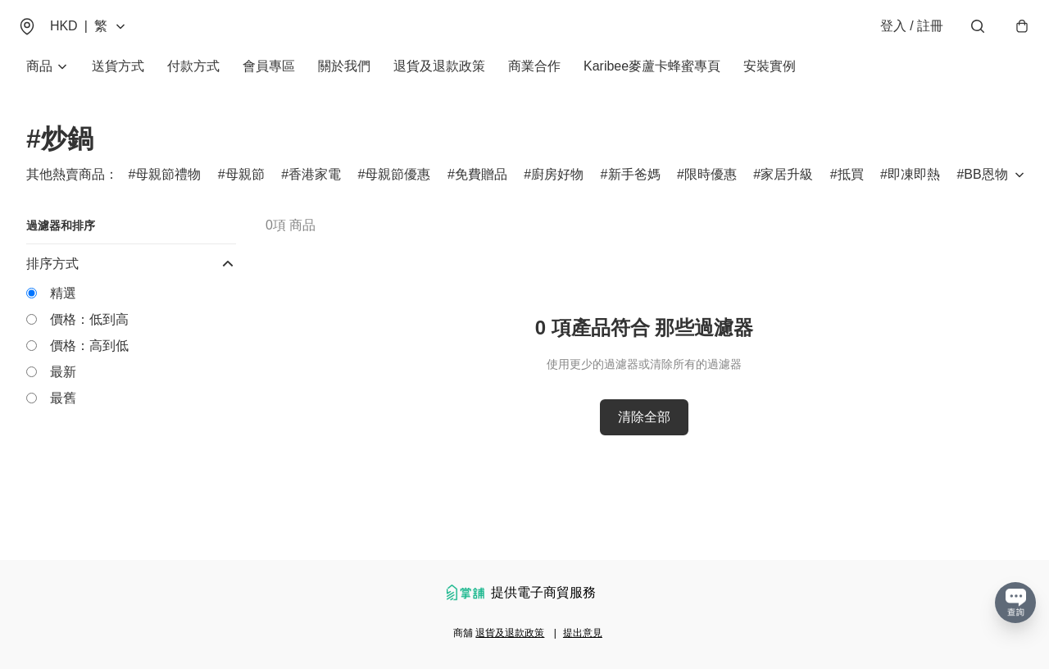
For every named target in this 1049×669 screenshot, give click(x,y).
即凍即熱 (914, 190)
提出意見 (582, 633)
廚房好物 (557, 190)
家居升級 (787, 190)
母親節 (245, 190)
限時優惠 (710, 190)
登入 (902, 34)
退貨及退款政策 (439, 82)
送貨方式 (118, 82)
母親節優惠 (397, 190)
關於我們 (344, 82)
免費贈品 (481, 190)
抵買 (851, 190)
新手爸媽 (634, 190)
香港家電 (314, 190)
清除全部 (644, 432)
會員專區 (269, 82)
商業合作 (534, 82)
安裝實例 (769, 82)
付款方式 (193, 82)
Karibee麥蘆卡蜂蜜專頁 (652, 82)
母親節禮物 (168, 190)
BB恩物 (985, 190)
